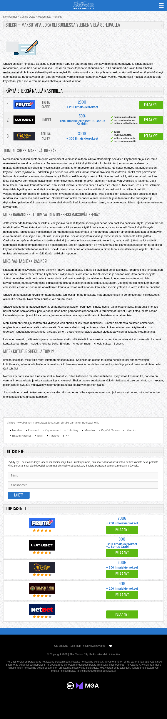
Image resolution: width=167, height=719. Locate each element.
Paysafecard (52, 430)
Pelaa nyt (151, 105)
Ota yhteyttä (61, 645)
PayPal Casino (110, 430)
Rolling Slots (46, 136)
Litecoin (130, 430)
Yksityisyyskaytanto (94, 645)
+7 (67, 435)
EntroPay (72, 430)
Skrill (40, 435)
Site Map (75, 645)
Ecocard (33, 430)
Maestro (90, 430)
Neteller (17, 430)
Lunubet (46, 120)
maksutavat (11, 72)
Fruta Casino (46, 105)
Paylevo (54, 435)
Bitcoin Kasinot (21, 435)
